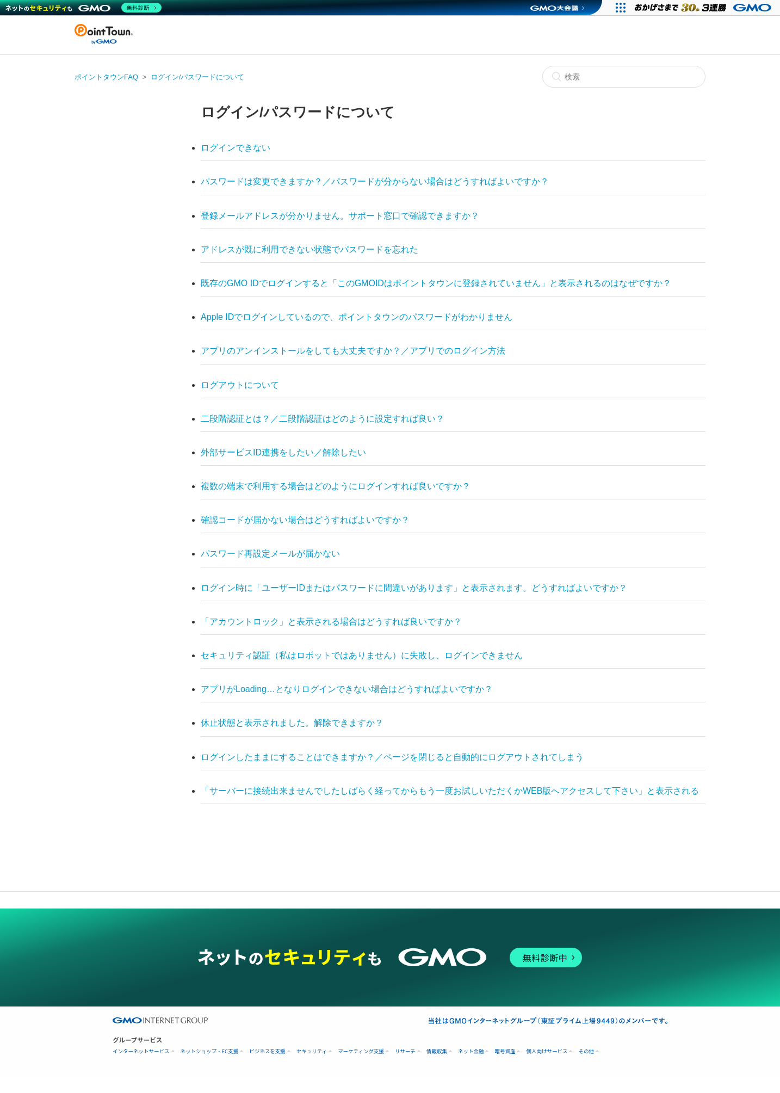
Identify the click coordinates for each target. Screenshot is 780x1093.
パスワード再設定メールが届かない (270, 553)
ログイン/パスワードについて (198, 77)
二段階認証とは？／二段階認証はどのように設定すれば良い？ (322, 418)
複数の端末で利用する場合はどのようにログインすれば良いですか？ (336, 486)
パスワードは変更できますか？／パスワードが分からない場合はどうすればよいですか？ (375, 181)
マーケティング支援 (361, 1051)
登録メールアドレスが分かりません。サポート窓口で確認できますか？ (340, 215)
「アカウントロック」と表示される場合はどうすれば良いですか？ (331, 621)
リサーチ (405, 1051)
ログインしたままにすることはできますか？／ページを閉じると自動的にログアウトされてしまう (392, 757)
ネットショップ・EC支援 (210, 1051)
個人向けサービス (546, 1051)
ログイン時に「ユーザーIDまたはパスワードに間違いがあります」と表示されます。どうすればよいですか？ (414, 587)
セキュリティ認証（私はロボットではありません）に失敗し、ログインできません (362, 655)
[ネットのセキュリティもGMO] (83, 7)
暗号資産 (504, 1051)
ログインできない (235, 147)
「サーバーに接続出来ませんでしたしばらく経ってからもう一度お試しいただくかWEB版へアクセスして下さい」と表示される (450, 790)
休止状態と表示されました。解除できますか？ (292, 722)
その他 (586, 1051)
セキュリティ (311, 1051)
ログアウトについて (240, 385)
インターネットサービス (141, 1051)
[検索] (623, 77)
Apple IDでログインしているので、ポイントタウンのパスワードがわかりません (356, 317)
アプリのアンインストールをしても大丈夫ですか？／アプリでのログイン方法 (353, 350)
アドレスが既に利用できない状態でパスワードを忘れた (309, 249)
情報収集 (436, 1051)
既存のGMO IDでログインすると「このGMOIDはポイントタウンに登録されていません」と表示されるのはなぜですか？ (436, 283)
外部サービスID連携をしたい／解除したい (283, 452)
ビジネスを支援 (267, 1051)
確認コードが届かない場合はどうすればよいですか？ (305, 519)
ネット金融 (471, 1051)
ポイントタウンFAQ (106, 77)
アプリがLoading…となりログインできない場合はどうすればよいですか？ (347, 689)
